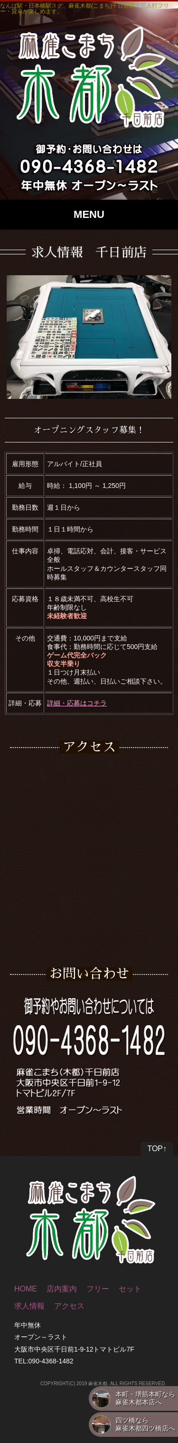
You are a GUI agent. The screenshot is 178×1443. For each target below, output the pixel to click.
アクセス (69, 1306)
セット (130, 1289)
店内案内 (62, 1289)
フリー (97, 1289)
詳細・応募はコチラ (77, 703)
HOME (25, 1289)
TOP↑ (157, 1149)
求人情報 (29, 1306)
